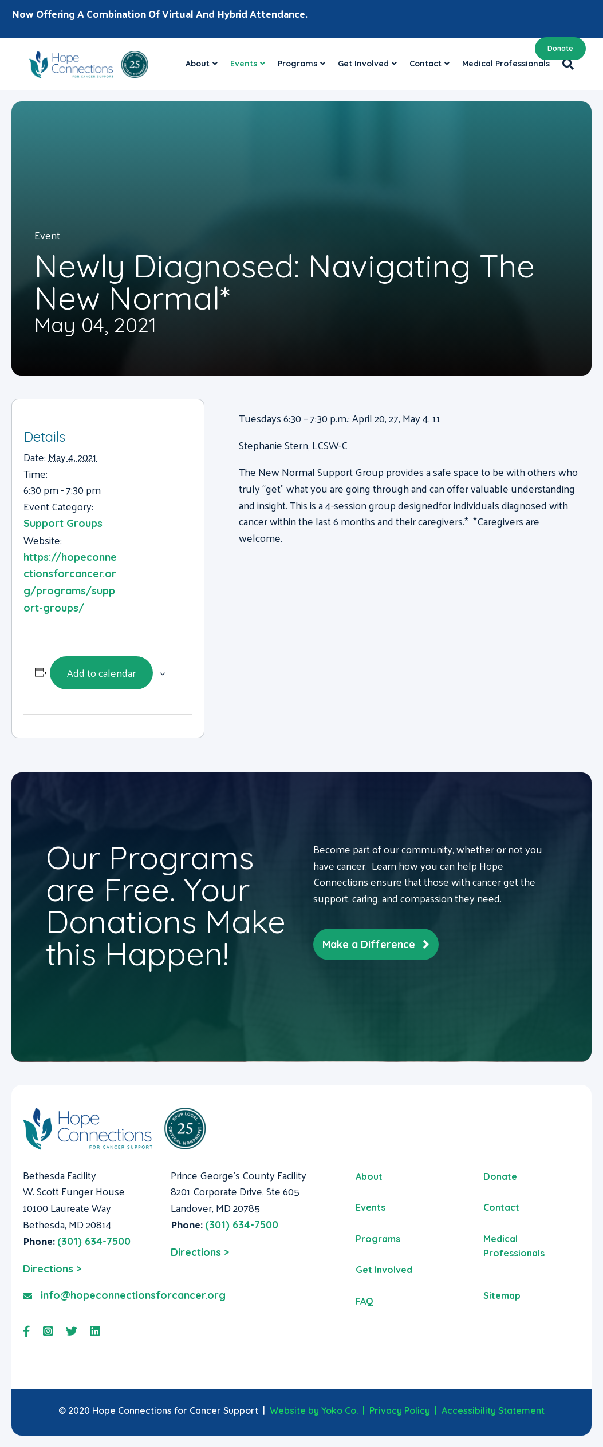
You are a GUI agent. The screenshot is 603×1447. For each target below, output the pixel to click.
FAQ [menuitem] (364, 1301)
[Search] (565, 64)
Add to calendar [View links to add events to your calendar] (101, 672)
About (198, 63)
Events (243, 63)
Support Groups (63, 523)
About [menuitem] (369, 1176)
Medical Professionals (506, 63)
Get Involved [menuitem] (384, 1269)
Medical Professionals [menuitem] (514, 1246)
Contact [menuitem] (501, 1207)
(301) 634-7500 (94, 1241)
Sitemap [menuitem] (502, 1295)
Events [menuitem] (370, 1207)
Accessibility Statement (493, 1410)
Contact (425, 63)
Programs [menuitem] (378, 1238)
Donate (560, 48)
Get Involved (363, 63)
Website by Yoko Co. (314, 1410)
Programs (297, 63)
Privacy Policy (399, 1410)
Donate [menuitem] (500, 1176)
